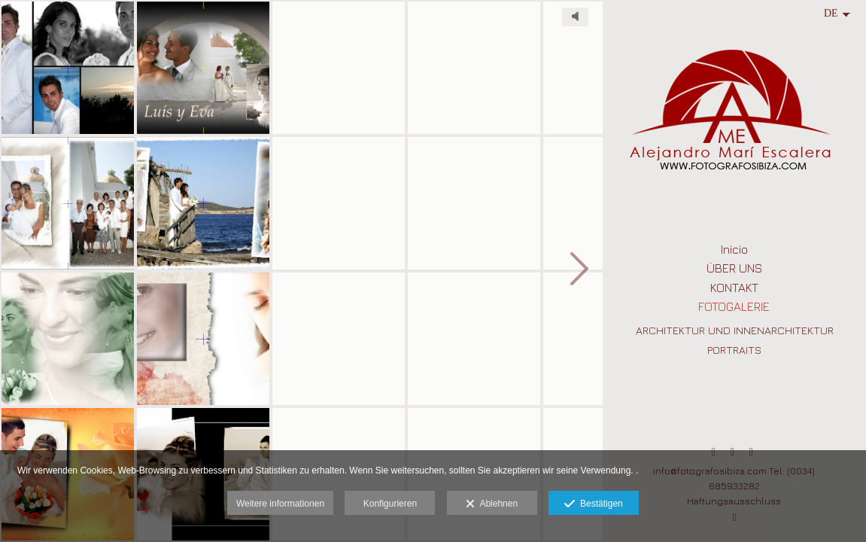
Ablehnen (492, 504)
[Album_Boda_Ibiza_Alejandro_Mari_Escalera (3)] (67, 338)
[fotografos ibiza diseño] (67, 68)
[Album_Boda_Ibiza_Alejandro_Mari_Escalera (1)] (67, 203)
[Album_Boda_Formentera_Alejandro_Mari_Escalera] (474, 203)
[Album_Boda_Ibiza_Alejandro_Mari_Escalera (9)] (203, 338)
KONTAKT (734, 287)
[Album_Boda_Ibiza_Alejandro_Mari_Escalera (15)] (338, 203)
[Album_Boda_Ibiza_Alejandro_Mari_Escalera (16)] (338, 338)
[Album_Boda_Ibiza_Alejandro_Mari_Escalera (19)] (474, 338)
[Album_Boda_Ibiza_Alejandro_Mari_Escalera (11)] (338, 68)
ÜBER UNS (734, 268)
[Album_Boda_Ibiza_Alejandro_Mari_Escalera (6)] (203, 68)
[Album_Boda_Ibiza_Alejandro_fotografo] (203, 203)
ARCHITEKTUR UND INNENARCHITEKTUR (735, 330)
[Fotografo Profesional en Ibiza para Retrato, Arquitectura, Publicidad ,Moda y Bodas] (734, 118)
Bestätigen (593, 504)
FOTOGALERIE (734, 306)
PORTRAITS (734, 349)
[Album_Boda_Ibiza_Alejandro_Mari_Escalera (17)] (474, 68)
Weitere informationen (280, 503)
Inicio (734, 249)
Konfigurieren (390, 503)
